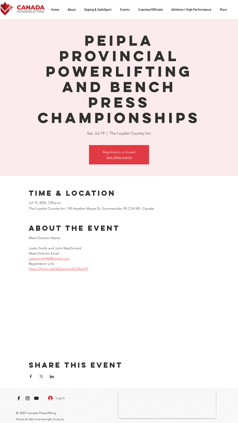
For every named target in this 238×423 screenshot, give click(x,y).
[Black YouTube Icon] (36, 398)
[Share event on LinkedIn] (52, 376)
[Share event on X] (41, 376)
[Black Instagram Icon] (27, 398)
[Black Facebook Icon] (18, 398)
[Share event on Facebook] (31, 376)
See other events (119, 157)
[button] (72, 9)
